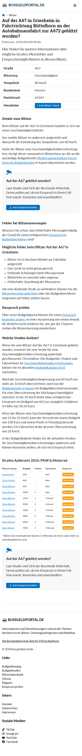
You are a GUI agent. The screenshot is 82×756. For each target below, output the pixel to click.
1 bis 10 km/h (8, 474)
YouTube (11, 737)
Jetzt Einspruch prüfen (23, 207)
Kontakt (7, 704)
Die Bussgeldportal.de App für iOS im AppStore (30, 641)
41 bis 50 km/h (8, 510)
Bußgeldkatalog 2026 (50, 367)
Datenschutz (10, 708)
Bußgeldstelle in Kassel (18, 388)
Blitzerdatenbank (12, 674)
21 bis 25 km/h (8, 492)
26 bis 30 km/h (8, 498)
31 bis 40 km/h (8, 504)
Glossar (6, 678)
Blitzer (13, 15)
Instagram (12, 733)
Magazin (7, 682)
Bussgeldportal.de (23, 5)
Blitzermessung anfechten (20, 293)
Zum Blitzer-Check (47, 105)
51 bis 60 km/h (8, 516)
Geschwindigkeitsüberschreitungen (48, 363)
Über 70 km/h (8, 528)
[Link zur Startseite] (3, 15)
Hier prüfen (68, 474)
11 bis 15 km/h (8, 480)
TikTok (10, 729)
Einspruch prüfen (12, 686)
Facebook (12, 741)
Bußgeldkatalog (11, 666)
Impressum (9, 712)
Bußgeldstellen (11, 670)
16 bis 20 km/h (8, 486)
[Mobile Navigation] (76, 5)
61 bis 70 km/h (8, 522)
